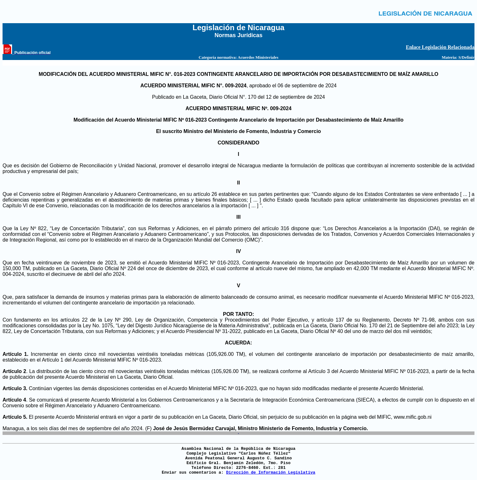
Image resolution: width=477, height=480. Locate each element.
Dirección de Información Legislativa (270, 472)
